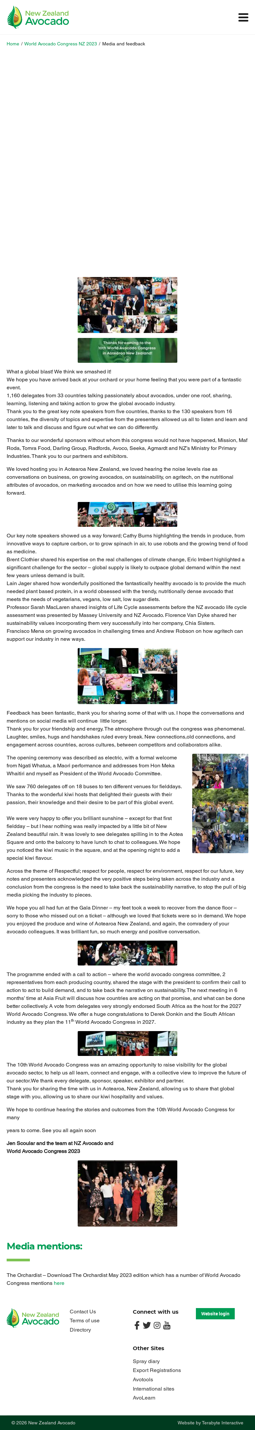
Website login (215, 1313)
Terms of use (85, 1320)
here (59, 1283)
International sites (153, 1389)
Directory (80, 1330)
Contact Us (83, 1311)
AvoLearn (144, 1398)
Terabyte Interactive (222, 1422)
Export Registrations (157, 1370)
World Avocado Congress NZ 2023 (60, 43)
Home (13, 43)
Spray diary (146, 1361)
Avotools (143, 1379)
